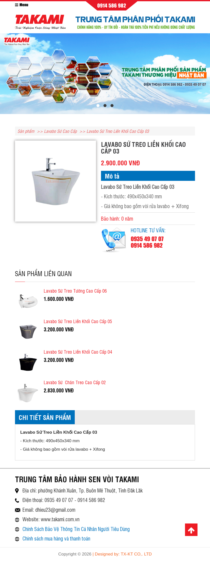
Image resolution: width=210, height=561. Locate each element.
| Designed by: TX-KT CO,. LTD (122, 554)
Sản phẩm (26, 131)
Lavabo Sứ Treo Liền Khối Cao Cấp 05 (78, 321)
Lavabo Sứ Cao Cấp (60, 131)
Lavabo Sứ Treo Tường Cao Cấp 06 (75, 291)
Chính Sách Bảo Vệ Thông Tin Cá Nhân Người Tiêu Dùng (76, 528)
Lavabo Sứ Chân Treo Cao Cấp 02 (75, 382)
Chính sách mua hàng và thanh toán (56, 538)
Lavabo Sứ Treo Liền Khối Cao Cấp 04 (78, 352)
